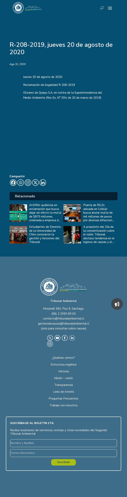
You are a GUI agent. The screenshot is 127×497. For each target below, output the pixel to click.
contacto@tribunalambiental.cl (63, 318)
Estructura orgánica (63, 364)
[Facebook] (13, 182)
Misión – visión (63, 378)
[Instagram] (28, 182)
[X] (35, 182)
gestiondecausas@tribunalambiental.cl (63, 324)
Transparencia (63, 385)
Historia (63, 371)
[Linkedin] (42, 182)
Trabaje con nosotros (63, 405)
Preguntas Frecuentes (63, 398)
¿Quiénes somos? (63, 358)
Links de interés (63, 392)
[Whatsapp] (20, 182)
